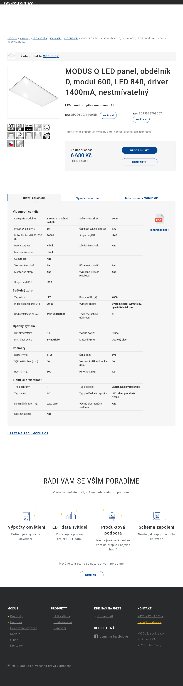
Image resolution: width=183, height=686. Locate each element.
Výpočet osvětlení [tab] (88, 198)
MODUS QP (71, 38)
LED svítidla (40, 38)
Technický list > (159, 223)
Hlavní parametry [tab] (34, 198)
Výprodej (60, 628)
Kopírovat (108, 115)
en (178, 6)
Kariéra (107, 28)
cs (172, 6)
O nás (130, 28)
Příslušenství (63, 622)
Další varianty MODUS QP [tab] (141, 198)
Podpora (40, 28)
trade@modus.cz (150, 622)
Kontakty (156, 28)
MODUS (12, 38)
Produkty (12, 28)
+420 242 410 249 (151, 616)
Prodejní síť (139, 150)
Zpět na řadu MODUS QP (28, 433)
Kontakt (91, 575)
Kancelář (55, 38)
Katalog (25, 38)
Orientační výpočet (75, 28)
